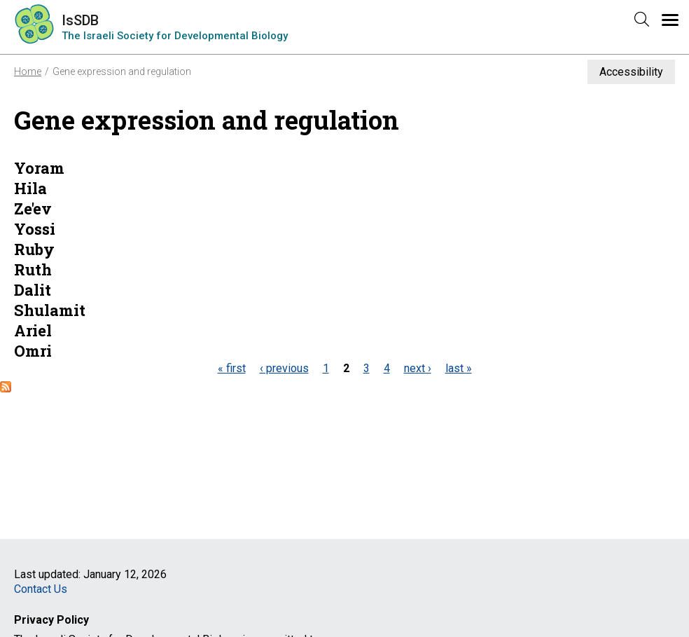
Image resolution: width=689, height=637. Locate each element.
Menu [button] (676, 26)
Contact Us (40, 589)
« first (232, 368)
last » (458, 368)
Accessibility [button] (631, 71)
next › (417, 368)
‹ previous (284, 368)
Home (27, 71)
